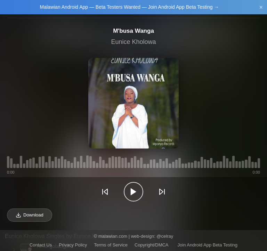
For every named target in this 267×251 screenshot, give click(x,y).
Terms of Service (111, 245)
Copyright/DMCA (152, 245)
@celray (164, 236)
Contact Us (41, 245)
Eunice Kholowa (133, 41)
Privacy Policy (73, 245)
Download (29, 215)
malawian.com (112, 236)
